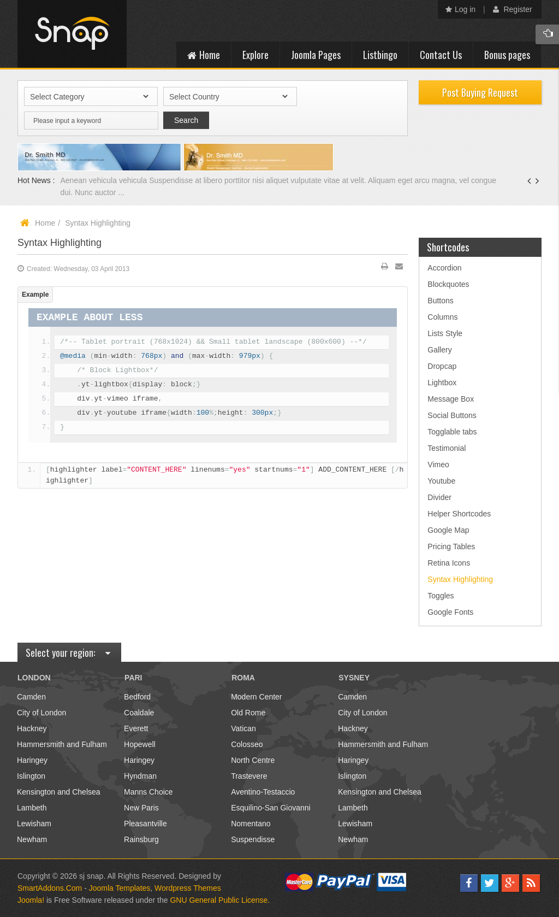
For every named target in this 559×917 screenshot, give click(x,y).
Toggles (440, 595)
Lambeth (31, 807)
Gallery (439, 349)
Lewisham (34, 823)
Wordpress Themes (187, 888)
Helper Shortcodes (459, 513)
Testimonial (446, 448)
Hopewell (140, 744)
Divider (439, 497)
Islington (31, 776)
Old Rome (248, 712)
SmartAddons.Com (49, 888)
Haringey (32, 760)
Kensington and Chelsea (58, 791)
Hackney (31, 728)
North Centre (253, 760)
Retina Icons (448, 563)
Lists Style (444, 333)
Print (384, 268)
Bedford (137, 696)
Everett (136, 728)
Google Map (448, 530)
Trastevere (249, 776)
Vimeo (438, 464)
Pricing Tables (451, 546)
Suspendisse (253, 839)
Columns (442, 317)
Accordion (444, 267)
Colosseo (247, 744)
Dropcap (441, 366)
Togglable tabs (452, 431)
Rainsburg (141, 839)
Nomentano (250, 823)
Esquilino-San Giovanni (271, 807)
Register (512, 9)
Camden (31, 696)
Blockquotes (448, 284)
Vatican (243, 728)
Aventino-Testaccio (263, 791)
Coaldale (139, 712)
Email (399, 268)
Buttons (440, 300)
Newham (32, 839)
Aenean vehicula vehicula (104, 180)
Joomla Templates (120, 888)
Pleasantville (145, 823)
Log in (460, 9)
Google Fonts (450, 612)
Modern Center (256, 696)
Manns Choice (148, 791)
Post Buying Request (480, 92)
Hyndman (140, 776)
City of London (41, 712)
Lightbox (441, 382)
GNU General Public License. (220, 900)
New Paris (141, 807)
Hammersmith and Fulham (62, 744)
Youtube (441, 481)
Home (45, 223)
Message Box (450, 399)
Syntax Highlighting (59, 242)
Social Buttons (452, 415)
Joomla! (30, 900)
